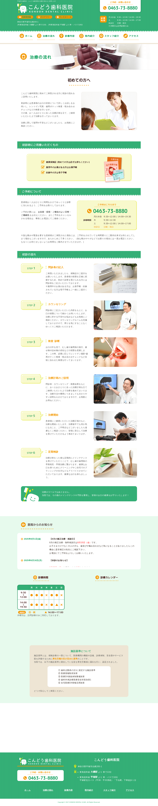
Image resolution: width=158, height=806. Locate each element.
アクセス (130, 790)
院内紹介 (89, 790)
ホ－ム (27, 790)
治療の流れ (48, 790)
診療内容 (68, 790)
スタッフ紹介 (109, 790)
